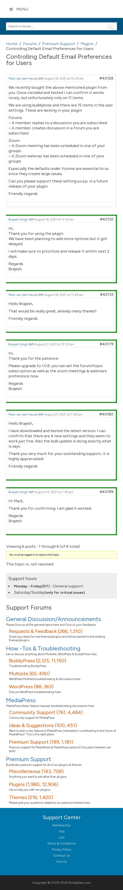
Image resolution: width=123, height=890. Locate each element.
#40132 (106, 219)
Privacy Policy (61, 849)
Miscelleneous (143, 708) (36, 771)
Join (61, 837)
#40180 (106, 414)
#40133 (106, 294)
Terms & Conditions (61, 843)
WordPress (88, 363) (31, 687)
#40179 (106, 344)
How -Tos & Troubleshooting (43, 648)
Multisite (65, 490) (29, 674)
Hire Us (61, 862)
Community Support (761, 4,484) (46, 712)
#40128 (106, 78)
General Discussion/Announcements (53, 619)
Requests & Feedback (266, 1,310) (45, 631)
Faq (61, 831)
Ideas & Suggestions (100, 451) (43, 725)
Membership (61, 825)
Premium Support (28, 759)
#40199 (106, 492)
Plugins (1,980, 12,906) (33, 784)
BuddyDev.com (80, 883)
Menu (18, 9)
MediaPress (21, 700)
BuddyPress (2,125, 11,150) (37, 661)
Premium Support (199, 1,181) (41, 742)
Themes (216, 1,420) (31, 797)
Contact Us (61, 856)
